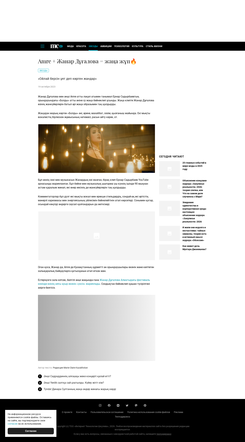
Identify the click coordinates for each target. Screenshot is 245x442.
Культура (137, 46)
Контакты (81, 412)
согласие (12, 423)
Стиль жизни (154, 46)
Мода (70, 46)
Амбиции (106, 46)
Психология (121, 46)
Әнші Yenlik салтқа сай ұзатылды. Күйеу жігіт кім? (74, 382)
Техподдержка (122, 416)
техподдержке (163, 434)
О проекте (67, 412)
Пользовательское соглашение (107, 412)
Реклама (178, 412)
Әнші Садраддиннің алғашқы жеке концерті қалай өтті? (77, 376)
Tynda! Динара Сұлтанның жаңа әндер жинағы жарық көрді (80, 389)
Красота (81, 46)
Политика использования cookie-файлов (148, 412)
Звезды (93, 46)
